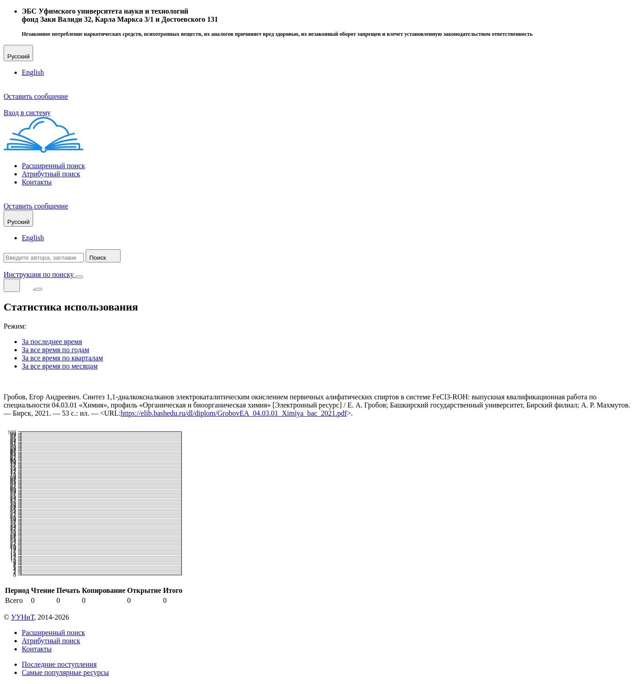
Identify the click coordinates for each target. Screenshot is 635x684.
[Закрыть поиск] (79, 277)
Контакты (37, 182)
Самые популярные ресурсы (65, 672)
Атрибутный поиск (51, 174)
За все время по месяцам (60, 366)
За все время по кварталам (62, 358)
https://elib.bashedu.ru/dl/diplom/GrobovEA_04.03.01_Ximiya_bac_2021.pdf (234, 413)
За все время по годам (55, 350)
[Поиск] (12, 285)
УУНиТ (22, 617)
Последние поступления (59, 664)
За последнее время (52, 341)
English (33, 72)
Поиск (103, 256)
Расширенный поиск (53, 166)
